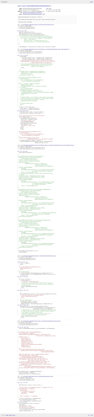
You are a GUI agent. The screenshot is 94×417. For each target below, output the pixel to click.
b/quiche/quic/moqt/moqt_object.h (46, 24)
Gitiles (7, 415)
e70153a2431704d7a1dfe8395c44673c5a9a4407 (32, 14)
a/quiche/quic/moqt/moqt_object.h (30, 24)
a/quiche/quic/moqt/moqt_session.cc (31, 255)
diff (44, 14)
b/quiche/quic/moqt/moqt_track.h (45, 376)
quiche (19, 6)
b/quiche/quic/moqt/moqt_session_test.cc (51, 321)
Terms (14, 415)
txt (89, 415)
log (47, 8)
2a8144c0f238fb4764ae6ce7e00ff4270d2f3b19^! (38, 6)
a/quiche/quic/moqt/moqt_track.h (30, 376)
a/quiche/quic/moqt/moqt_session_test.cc (32, 321)
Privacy (10, 415)
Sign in (91, 1)
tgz (50, 8)
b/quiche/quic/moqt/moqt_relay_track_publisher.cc (57, 49)
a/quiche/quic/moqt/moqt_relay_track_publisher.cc (34, 49)
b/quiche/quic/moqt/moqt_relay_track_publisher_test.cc (61, 145)
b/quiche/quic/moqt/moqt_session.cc (48, 255)
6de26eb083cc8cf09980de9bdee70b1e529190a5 (32, 12)
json (92, 415)
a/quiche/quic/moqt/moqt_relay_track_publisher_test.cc (35, 145)
